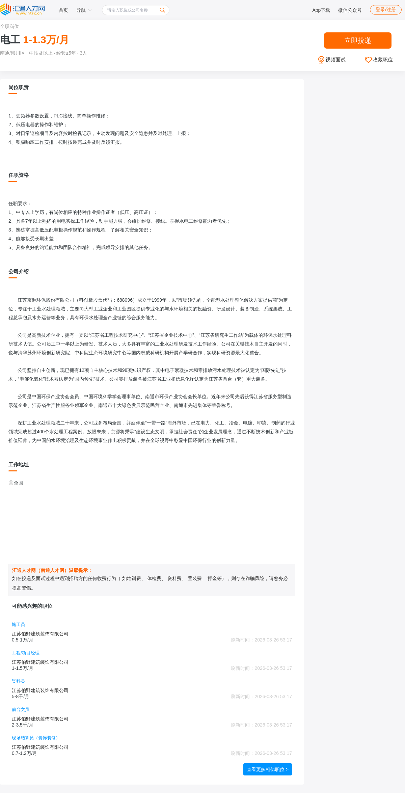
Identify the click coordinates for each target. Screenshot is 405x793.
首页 (63, 10)
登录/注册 (386, 9)
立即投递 (357, 40)
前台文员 (20, 709)
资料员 (18, 681)
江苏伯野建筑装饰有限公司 (40, 633)
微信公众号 (350, 10)
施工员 (18, 624)
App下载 (321, 10)
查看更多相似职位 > (268, 769)
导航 (84, 10)
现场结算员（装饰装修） (36, 737)
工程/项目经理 (25, 652)
